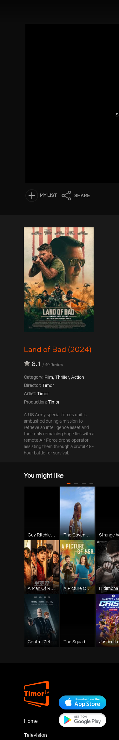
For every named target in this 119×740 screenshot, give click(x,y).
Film (48, 377)
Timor (43, 394)
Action (77, 377)
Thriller (62, 377)
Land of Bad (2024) (57, 349)
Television (35, 735)
